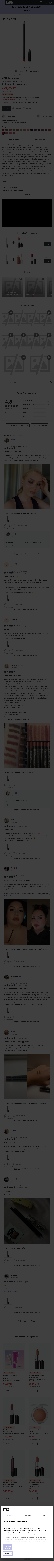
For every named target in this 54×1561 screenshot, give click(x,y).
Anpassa (8, 1553)
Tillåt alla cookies (8, 1547)
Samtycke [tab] (10, 1515)
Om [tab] (44, 1515)
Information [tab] (27, 1515)
